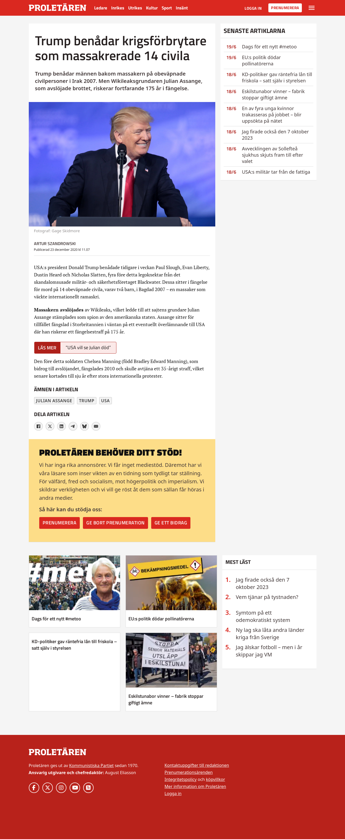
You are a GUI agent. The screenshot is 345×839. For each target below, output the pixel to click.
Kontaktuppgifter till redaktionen (197, 765)
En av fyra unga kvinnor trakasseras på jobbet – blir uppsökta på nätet (272, 114)
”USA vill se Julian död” (88, 347)
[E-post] (96, 426)
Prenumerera (285, 8)
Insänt (182, 7)
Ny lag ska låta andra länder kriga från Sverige (270, 633)
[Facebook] (38, 426)
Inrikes (117, 7)
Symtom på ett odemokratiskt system (263, 616)
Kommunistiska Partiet (91, 765)
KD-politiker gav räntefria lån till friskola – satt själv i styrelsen (277, 77)
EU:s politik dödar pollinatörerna (261, 60)
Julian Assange (54, 401)
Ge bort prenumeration (115, 522)
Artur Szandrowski (55, 243)
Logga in (253, 8)
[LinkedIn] (61, 426)
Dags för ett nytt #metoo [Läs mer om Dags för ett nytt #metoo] (56, 618)
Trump (86, 401)
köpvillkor (215, 779)
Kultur (152, 7)
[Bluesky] (84, 426)
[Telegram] (73, 426)
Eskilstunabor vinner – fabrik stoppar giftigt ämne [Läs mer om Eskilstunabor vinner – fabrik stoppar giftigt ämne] (165, 699)
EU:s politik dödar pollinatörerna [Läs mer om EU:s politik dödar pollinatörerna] (161, 618)
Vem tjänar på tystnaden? (267, 596)
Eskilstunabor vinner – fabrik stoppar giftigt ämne (273, 94)
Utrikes (135, 7)
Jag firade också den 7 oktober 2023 (263, 583)
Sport (167, 7)
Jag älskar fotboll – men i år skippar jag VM (269, 651)
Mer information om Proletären (195, 786)
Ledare (100, 7)
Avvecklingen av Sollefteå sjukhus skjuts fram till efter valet (272, 154)
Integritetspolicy (181, 779)
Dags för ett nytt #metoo (269, 46)
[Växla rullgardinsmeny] (312, 8)
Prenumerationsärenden (189, 772)
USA (105, 401)
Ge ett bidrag (171, 522)
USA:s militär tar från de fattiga (276, 172)
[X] (50, 426)
